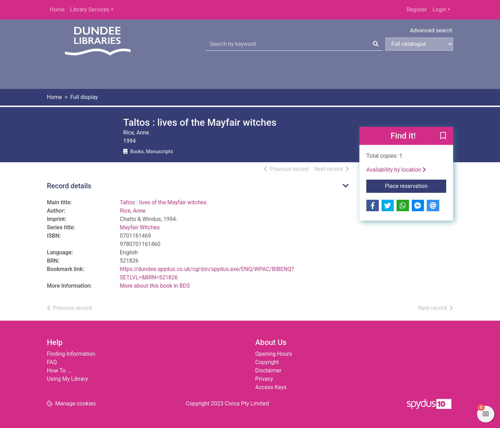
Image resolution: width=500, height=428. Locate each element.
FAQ (52, 362)
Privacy (264, 379)
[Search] (376, 44)
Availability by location (396, 169)
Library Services (89, 9)
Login (439, 9)
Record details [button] (69, 186)
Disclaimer (268, 370)
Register (417, 9)
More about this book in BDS (155, 285)
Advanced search (431, 30)
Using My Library (67, 379)
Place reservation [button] (416, 185)
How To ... (59, 370)
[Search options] (419, 44)
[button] (443, 136)
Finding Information (71, 354)
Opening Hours (273, 354)
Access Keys (270, 387)
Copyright (267, 362)
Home (57, 9)
